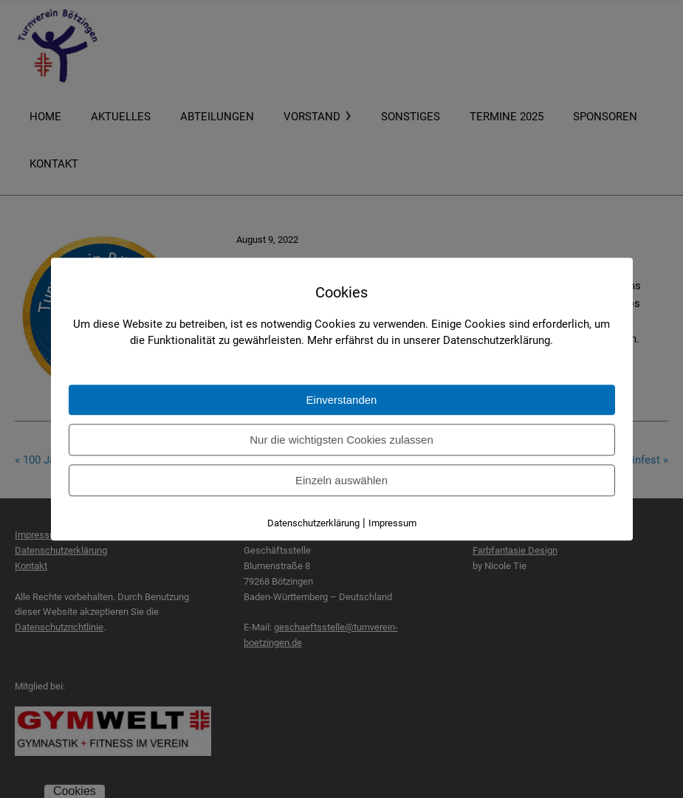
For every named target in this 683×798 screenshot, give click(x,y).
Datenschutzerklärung (313, 523)
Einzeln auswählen (341, 480)
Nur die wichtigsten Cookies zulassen (341, 439)
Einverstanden (341, 399)
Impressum (392, 523)
